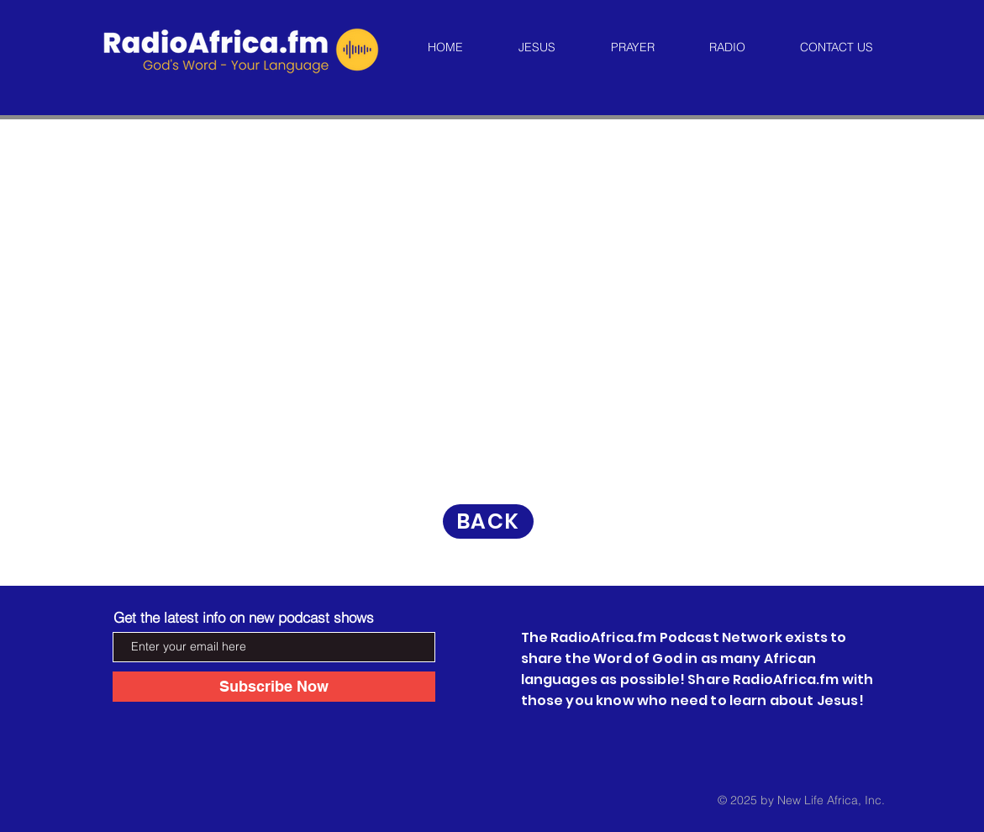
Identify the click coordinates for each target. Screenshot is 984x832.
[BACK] (488, 521)
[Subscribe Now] (274, 686)
